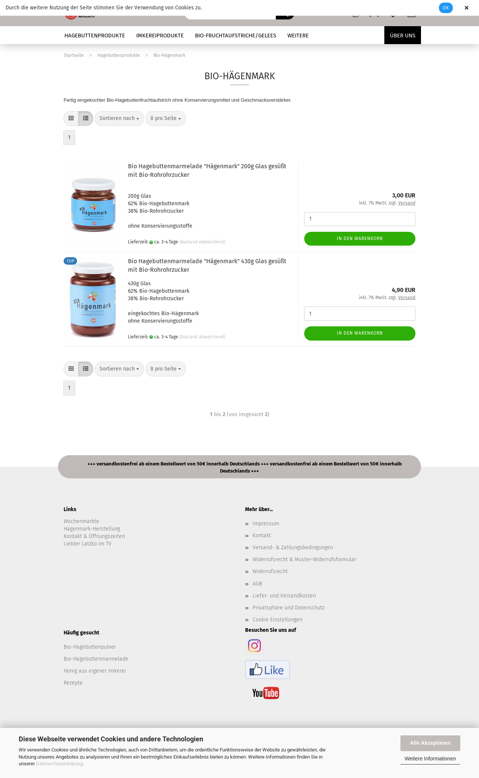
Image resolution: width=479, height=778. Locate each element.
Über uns (402, 35)
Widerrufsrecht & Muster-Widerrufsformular (304, 559)
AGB (257, 584)
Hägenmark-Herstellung (92, 529)
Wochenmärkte (81, 521)
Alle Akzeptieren (430, 743)
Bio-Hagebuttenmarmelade (96, 659)
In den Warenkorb (360, 238)
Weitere (298, 35)
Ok (446, 7)
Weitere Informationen (430, 759)
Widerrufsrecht (270, 571)
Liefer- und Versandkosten (284, 596)
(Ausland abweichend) (202, 242)
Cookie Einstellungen (277, 619)
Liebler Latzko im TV (88, 544)
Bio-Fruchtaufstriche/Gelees (235, 35)
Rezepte (73, 683)
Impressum (266, 523)
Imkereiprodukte (160, 35)
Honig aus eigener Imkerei (95, 671)
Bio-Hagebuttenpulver (90, 647)
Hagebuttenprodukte (94, 35)
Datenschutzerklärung (59, 763)
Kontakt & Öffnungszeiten (94, 536)
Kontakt (262, 535)
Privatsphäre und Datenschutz (288, 608)
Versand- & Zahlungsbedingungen (293, 547)
